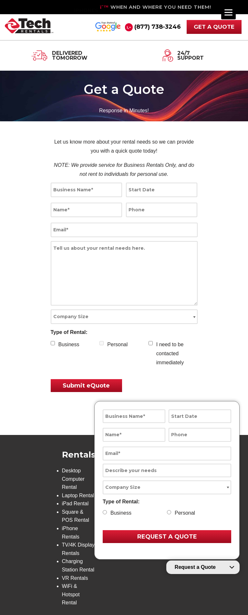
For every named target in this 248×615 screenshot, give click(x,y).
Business (68, 344)
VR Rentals (75, 578)
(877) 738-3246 (157, 26)
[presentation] (164, 388)
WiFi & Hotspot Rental (71, 594)
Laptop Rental (78, 495)
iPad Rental (75, 503)
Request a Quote (195, 567)
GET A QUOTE (214, 27)
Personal (117, 344)
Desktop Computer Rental (73, 479)
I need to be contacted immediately (170, 353)
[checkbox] (53, 343)
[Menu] (228, 12)
